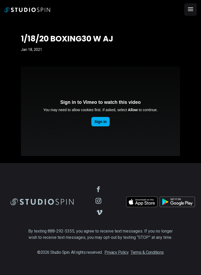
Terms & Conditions (147, 252)
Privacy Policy (116, 252)
